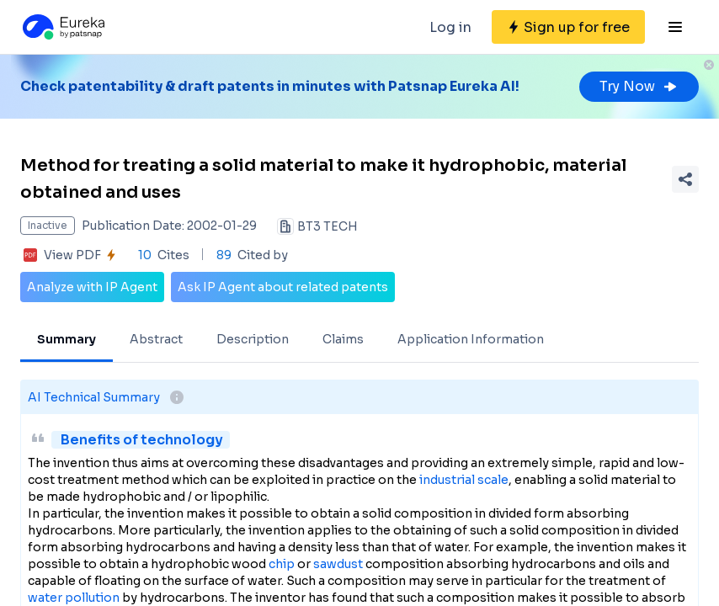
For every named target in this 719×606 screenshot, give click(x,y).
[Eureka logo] (62, 27)
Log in (450, 27)
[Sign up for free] (568, 27)
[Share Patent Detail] (685, 179)
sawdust (338, 563)
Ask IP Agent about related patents (283, 287)
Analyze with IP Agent (92, 287)
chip (282, 563)
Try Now (639, 86)
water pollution (74, 597)
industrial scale (464, 479)
